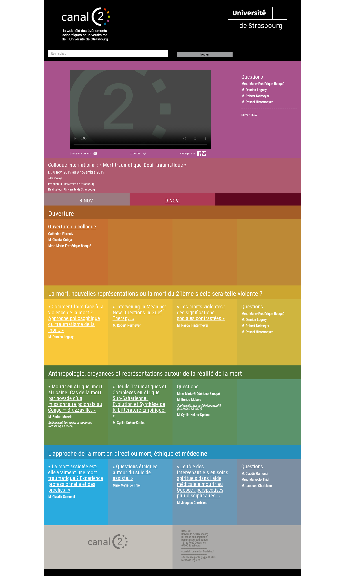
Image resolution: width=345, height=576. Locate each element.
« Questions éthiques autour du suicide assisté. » (135, 472)
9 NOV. (172, 201)
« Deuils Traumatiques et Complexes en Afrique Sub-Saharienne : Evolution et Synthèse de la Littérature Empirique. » (139, 401)
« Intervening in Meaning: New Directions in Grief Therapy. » (139, 312)
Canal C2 (186, 531)
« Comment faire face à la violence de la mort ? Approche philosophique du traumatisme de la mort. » (75, 318)
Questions (252, 307)
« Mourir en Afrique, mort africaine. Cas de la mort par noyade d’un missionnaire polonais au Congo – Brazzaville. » (75, 398)
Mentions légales (190, 560)
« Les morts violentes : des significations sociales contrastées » (201, 312)
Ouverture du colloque (72, 227)
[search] (108, 53)
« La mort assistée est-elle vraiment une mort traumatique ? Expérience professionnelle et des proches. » (75, 478)
